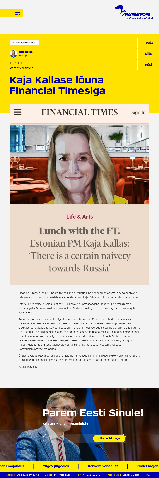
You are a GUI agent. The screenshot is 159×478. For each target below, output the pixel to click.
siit (35, 366)
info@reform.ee (62, 475)
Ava (149, 475)
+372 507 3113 (93, 475)
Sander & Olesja (131, 475)
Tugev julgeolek (56, 466)
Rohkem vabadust (104, 466)
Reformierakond (21, 68)
